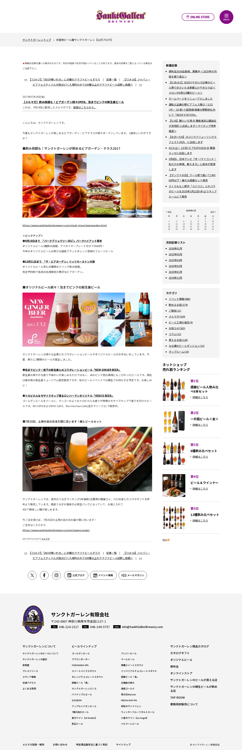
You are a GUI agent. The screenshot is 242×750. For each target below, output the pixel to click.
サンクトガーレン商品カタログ (189, 646)
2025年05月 (175, 254)
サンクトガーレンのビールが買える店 (193, 680)
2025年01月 (175, 272)
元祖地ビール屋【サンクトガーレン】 (121, 16)
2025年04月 (175, 260)
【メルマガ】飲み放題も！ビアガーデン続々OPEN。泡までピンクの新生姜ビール (73, 102)
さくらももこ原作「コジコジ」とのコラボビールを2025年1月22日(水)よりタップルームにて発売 (193, 191)
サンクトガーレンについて (39, 646)
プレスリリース (30, 671)
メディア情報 (29, 676)
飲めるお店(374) (178, 305)
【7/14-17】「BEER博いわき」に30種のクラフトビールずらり (65, 79)
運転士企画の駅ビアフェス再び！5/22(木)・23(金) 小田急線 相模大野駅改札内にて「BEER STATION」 (192, 110)
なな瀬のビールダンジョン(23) (186, 346)
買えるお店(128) (178, 340)
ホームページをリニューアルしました (191, 98)
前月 (169, 212)
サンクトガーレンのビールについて (40, 653)
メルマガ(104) (177, 316)
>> (140, 84)
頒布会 (174, 666)
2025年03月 (175, 266)
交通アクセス (29, 682)
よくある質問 (29, 688)
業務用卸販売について (184, 704)
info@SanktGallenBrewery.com (142, 626)
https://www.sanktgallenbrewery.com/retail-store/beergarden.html (64, 225)
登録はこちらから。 (84, 107)
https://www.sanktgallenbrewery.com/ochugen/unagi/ (56, 530)
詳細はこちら (200, 397)
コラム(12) (175, 334)
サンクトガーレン (33, 620)
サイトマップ (123, 744)
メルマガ (45, 538)
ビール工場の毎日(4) (181, 322)
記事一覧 (111, 79)
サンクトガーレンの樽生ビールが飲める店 (193, 688)
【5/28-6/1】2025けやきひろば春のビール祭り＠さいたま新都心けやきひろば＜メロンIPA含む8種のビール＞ (192, 87)
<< (25, 79)
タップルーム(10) (179, 351)
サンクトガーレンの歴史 (34, 659)
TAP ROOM (177, 697)
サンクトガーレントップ (36, 40)
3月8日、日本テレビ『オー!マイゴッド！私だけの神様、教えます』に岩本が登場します (192, 164)
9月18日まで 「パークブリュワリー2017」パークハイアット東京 (63, 241)
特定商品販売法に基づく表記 (92, 744)
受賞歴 (25, 665)
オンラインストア (198, 17)
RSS (164, 540)
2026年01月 (175, 248)
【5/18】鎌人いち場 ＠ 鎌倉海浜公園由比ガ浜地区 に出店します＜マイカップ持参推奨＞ (192, 126)
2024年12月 (175, 277)
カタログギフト (180, 653)
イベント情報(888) (179, 299)
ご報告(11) (175, 310)
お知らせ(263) (177, 328)
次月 (212, 212)
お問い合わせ (60, 744)
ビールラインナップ (84, 646)
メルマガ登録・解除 (33, 744)
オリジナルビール (181, 660)
